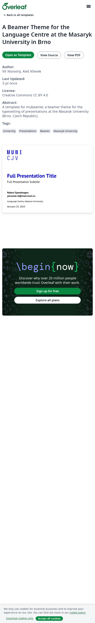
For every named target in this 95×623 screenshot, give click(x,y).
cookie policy (77, 612)
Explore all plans (48, 300)
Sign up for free (47, 291)
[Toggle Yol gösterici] (88, 6)
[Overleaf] (14, 6)
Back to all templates (18, 15)
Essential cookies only (19, 618)
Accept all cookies (49, 618)
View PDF (74, 55)
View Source (49, 55)
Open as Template (18, 55)
